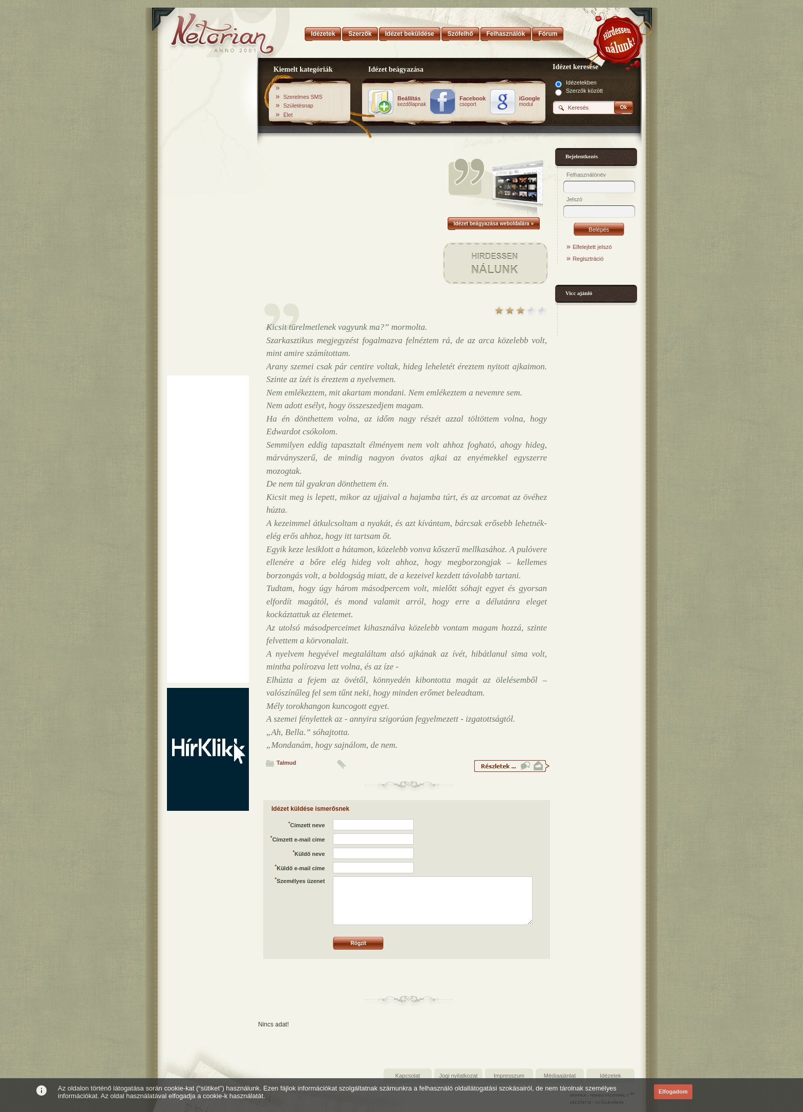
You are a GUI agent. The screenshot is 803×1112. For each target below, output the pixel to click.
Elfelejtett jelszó (592, 247)
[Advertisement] (208, 216)
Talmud (286, 763)
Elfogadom (673, 1091)
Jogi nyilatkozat (458, 1076)
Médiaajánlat (560, 1076)
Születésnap (298, 105)
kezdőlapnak (411, 101)
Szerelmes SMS (302, 97)
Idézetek (610, 1076)
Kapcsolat (407, 1076)
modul (529, 101)
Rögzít (359, 943)
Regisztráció (588, 259)
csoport (472, 101)
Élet (287, 115)
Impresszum (509, 1076)
